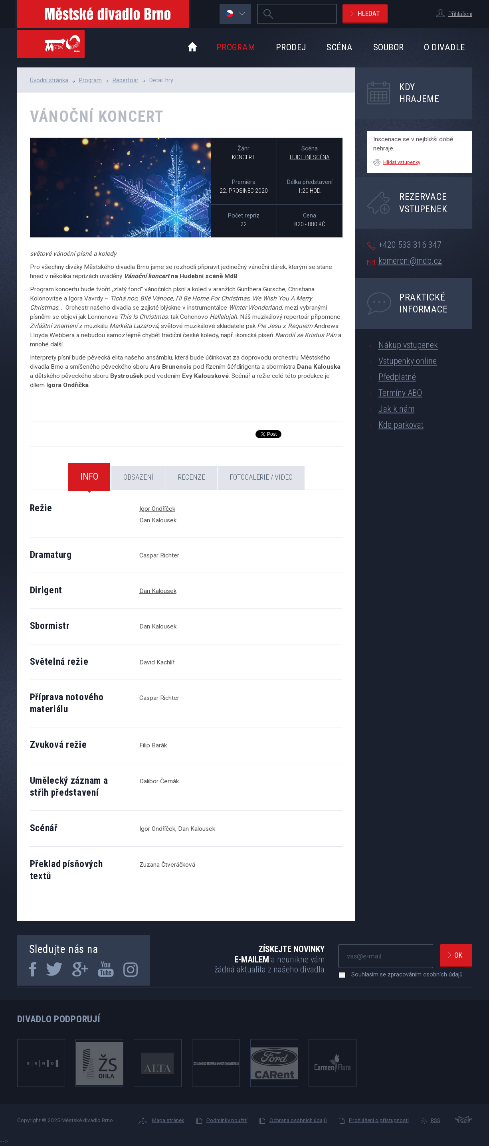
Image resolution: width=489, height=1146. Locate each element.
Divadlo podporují (59, 1019)
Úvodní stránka (49, 80)
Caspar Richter (159, 555)
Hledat (369, 13)
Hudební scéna (310, 157)
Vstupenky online (407, 361)
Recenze (191, 477)
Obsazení (138, 477)
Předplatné (397, 377)
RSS (435, 1120)
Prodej (291, 47)
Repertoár (126, 80)
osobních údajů (443, 974)
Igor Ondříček (157, 508)
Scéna (339, 47)
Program (235, 47)
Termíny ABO (400, 393)
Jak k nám (396, 409)
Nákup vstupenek (408, 345)
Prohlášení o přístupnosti (379, 1120)
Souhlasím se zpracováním (403, 974)
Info (89, 476)
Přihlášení (460, 14)
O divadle (444, 47)
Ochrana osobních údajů (298, 1120)
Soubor (388, 47)
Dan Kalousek (157, 520)
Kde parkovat (401, 425)
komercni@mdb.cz (410, 261)
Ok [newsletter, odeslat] (458, 955)
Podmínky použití (226, 1120)
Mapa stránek (168, 1120)
